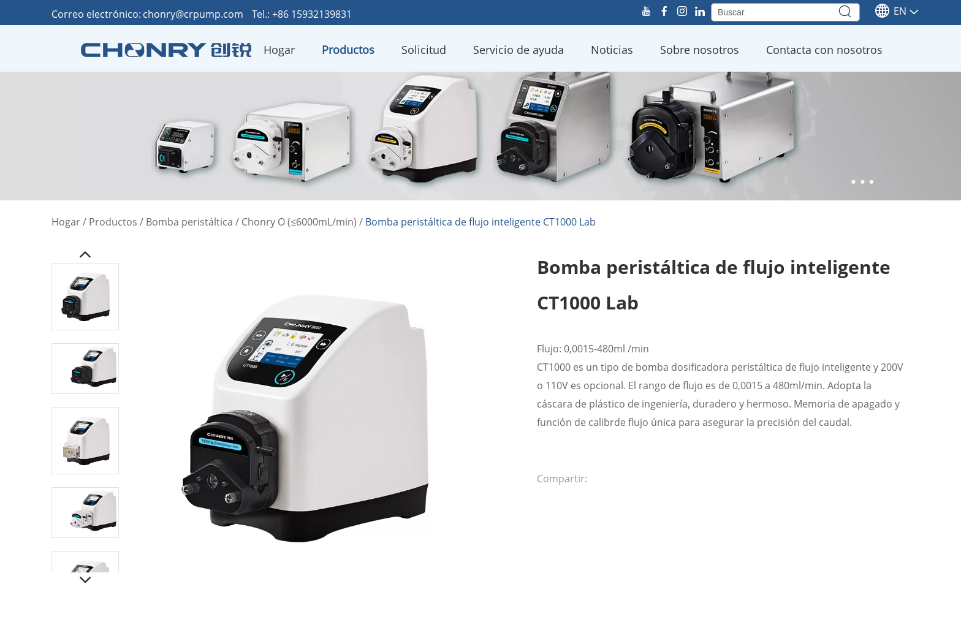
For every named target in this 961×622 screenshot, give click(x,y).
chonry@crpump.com (194, 14)
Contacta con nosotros (824, 49)
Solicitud (423, 49)
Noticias (612, 49)
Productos (348, 49)
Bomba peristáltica (189, 222)
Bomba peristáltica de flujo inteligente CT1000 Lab (480, 222)
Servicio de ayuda (518, 49)
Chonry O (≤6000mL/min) (299, 222)
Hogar (279, 49)
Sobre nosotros (699, 49)
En (890, 11)
